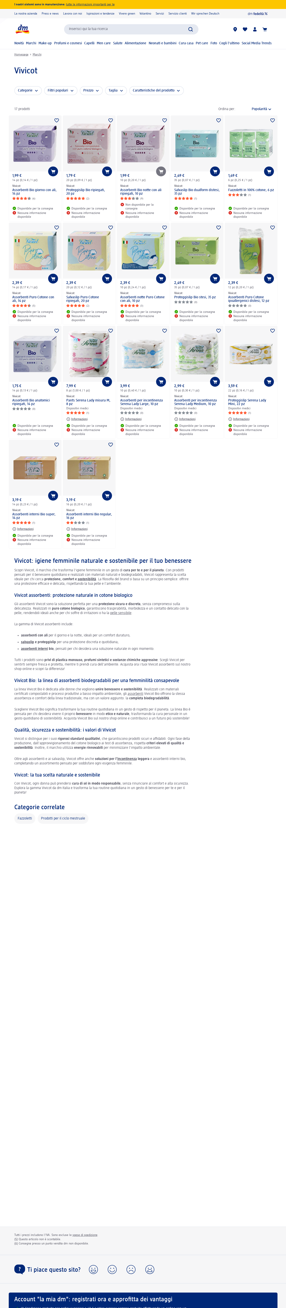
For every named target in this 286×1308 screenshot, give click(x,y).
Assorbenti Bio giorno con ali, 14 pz (34, 192)
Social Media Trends (257, 43)
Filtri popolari (58, 90)
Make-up (45, 43)
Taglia (113, 90)
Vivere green (127, 13)
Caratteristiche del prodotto (153, 90)
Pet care (202, 43)
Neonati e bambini (162, 43)
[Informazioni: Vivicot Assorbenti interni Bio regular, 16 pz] (77, 529)
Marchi (31, 43)
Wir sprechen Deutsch (205, 13)
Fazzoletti (25, 818)
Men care (104, 43)
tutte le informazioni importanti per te (90, 4)
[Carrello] (264, 29)
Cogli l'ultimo (229, 43)
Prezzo (88, 90)
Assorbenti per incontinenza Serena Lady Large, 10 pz (141, 402)
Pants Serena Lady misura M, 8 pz (88, 402)
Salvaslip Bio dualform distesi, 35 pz (197, 192)
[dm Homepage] (22, 29)
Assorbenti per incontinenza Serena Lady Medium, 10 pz (195, 402)
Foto (214, 43)
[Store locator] (235, 29)
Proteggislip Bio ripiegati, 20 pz (85, 192)
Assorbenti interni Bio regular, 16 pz (89, 516)
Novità (19, 43)
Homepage (21, 54)
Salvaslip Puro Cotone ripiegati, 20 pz (82, 299)
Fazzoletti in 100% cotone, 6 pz (251, 190)
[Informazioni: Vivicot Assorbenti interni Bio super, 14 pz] (23, 529)
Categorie (25, 90)
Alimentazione (135, 43)
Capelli (89, 43)
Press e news (50, 13)
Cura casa (186, 43)
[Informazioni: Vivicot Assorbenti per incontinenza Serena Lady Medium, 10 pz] (185, 419)
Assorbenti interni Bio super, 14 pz (34, 516)
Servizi (160, 13)
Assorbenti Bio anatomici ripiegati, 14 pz (31, 402)
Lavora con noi (72, 13)
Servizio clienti (177, 13)
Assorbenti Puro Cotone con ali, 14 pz (33, 299)
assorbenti (135, 694)
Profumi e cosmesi (68, 43)
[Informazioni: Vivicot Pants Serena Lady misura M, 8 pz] (77, 419)
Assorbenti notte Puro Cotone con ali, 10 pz (142, 299)
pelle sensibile (120, 613)
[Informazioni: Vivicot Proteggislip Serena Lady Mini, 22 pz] (238, 419)
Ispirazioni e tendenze (100, 13)
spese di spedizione (85, 1235)
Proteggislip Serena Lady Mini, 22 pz (247, 402)
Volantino (145, 13)
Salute (118, 43)
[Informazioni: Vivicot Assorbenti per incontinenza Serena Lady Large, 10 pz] (131, 419)
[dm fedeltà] (257, 13)
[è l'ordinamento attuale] (255, 109)
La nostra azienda (25, 13)
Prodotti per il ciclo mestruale (63, 818)
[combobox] (131, 29)
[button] (93, 1269)
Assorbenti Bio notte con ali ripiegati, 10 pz (140, 192)
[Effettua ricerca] (190, 29)
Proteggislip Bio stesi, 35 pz (195, 297)
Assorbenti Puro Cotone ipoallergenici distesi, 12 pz (248, 299)
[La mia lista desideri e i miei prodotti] (245, 29)
